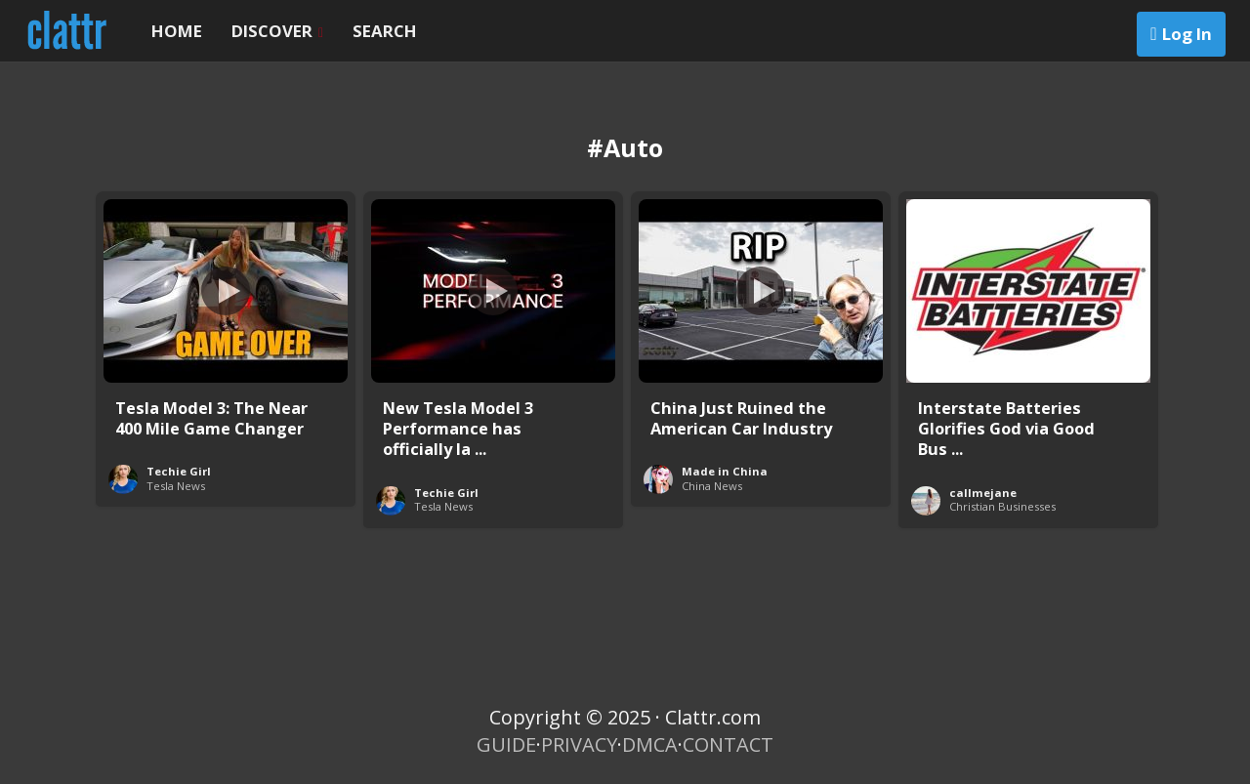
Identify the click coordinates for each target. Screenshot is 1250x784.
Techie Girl (178, 471)
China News (712, 485)
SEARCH (385, 31)
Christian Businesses (1002, 506)
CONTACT (728, 744)
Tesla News (175, 485)
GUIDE (506, 744)
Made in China (725, 471)
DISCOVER (277, 31)
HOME (176, 31)
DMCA (650, 744)
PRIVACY (579, 744)
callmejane (983, 492)
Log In (1187, 33)
